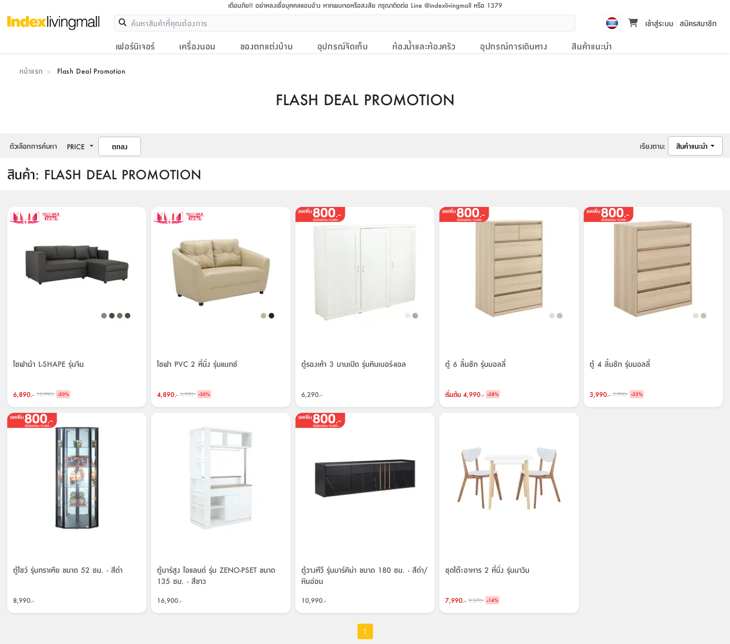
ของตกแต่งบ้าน (266, 46)
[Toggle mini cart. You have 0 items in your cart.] (633, 23)
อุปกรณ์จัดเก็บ (342, 46)
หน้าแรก (31, 70)
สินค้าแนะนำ (592, 46)
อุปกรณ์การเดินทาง (513, 46)
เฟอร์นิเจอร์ (135, 46)
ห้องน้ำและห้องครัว (423, 46)
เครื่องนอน (197, 46)
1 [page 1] (365, 631)
